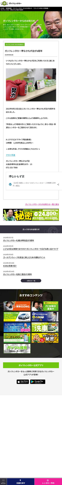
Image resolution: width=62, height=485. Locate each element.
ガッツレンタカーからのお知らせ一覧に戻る (42, 204)
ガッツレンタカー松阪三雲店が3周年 (17, 274)
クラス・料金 (10, 155)
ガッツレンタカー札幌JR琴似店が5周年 (18, 240)
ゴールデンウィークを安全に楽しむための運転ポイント (24, 257)
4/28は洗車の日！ (10, 265)
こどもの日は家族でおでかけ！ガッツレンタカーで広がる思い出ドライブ (30, 248)
